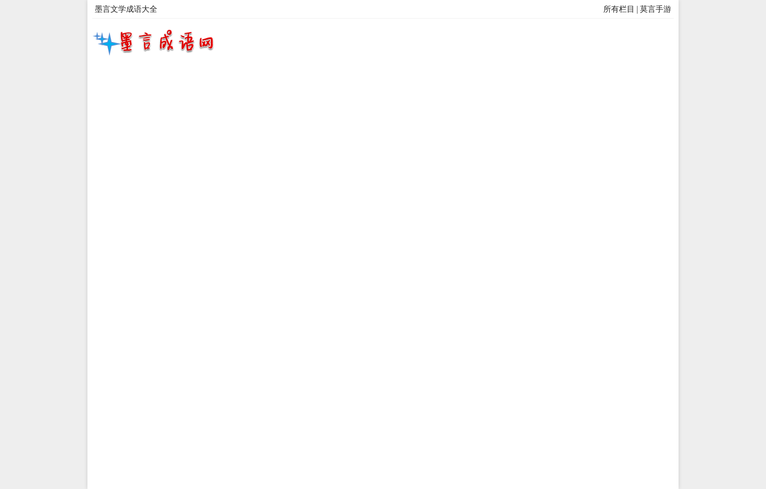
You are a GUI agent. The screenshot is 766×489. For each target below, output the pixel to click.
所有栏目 (619, 9)
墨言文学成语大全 (126, 9)
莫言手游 (655, 9)
